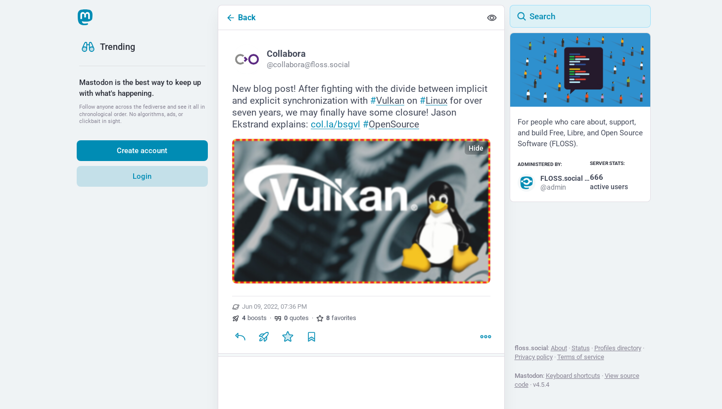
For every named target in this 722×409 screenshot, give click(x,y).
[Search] (580, 16)
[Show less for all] (491, 17)
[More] (485, 336)
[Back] (349, 17)
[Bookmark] (311, 336)
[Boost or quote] (264, 336)
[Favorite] (287, 336)
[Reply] (240, 336)
